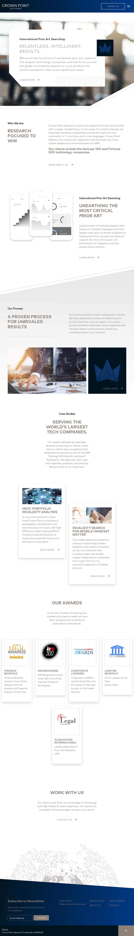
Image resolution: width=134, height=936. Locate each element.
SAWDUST (38, 932)
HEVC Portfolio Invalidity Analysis (39, 510)
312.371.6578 (65, 900)
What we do (96, 900)
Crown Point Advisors (11, 932)
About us (95, 905)
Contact (114, 905)
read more (50, 549)
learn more (89, 257)
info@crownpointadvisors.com (72, 904)
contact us (113, 6)
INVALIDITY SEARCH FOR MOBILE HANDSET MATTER (91, 530)
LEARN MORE (29, 79)
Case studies (117, 900)
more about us (61, 164)
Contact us (67, 819)
